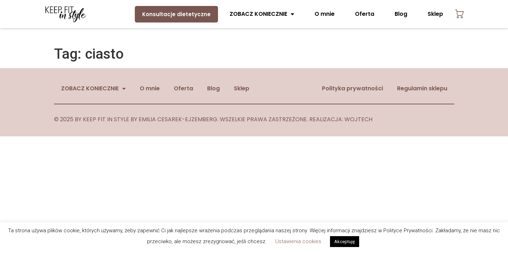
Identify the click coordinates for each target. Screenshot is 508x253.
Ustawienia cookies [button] (298, 241)
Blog (401, 14)
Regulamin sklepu (422, 88)
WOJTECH (358, 119)
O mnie (325, 14)
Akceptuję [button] (344, 241)
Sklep (435, 14)
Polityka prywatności (352, 88)
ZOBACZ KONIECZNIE (262, 14)
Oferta (364, 14)
